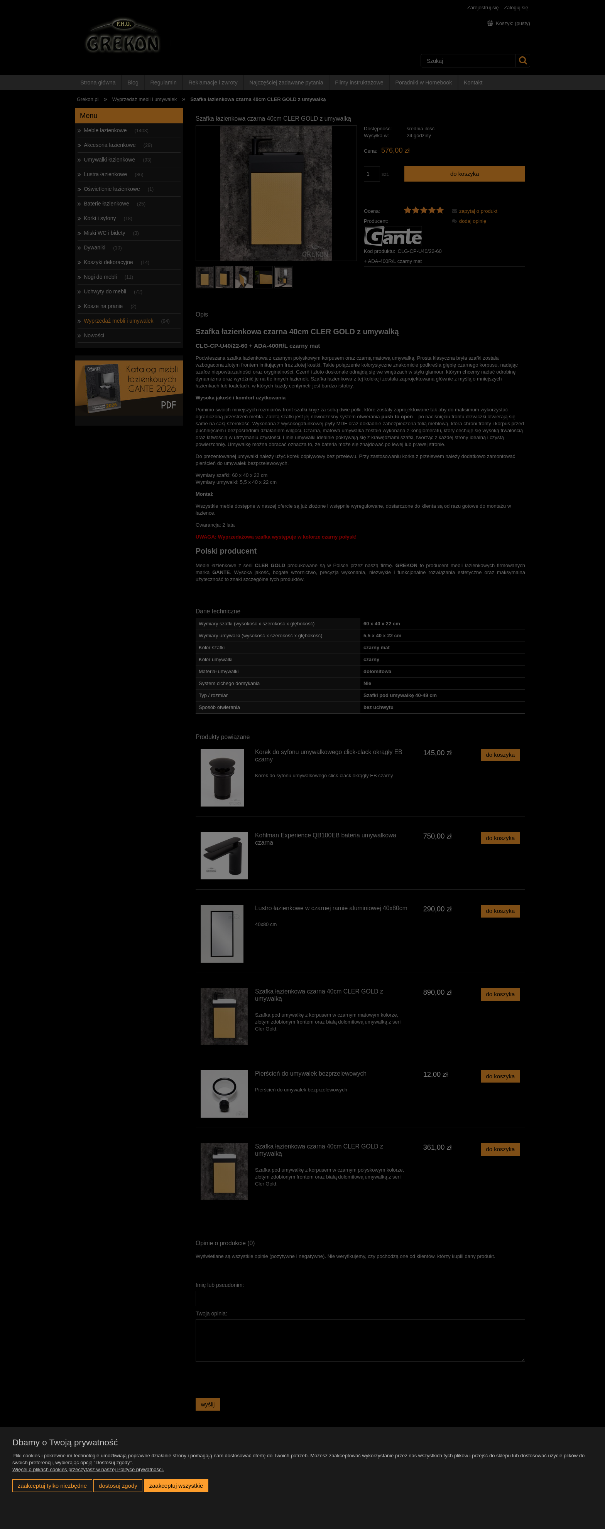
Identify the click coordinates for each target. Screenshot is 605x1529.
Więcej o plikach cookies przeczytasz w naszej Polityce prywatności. (88, 1469)
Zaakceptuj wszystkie (176, 1485)
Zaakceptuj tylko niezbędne (52, 1485)
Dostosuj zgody (118, 1485)
